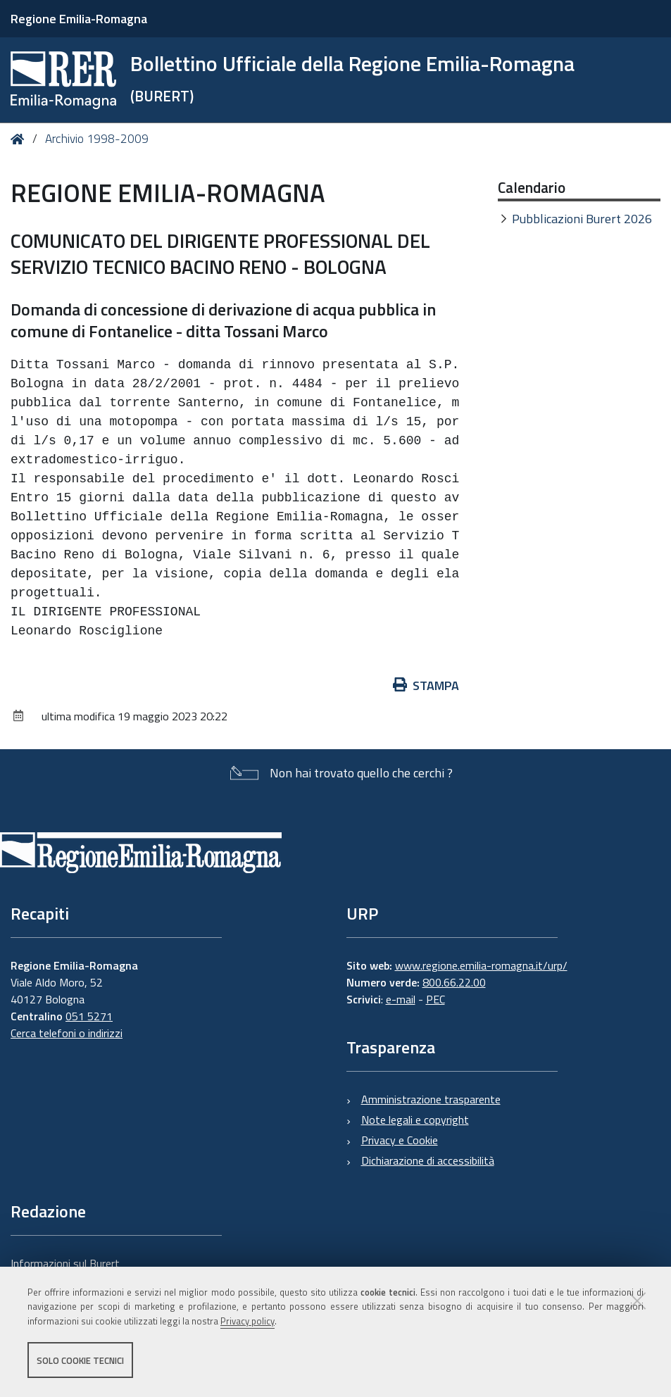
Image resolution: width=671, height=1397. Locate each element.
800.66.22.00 (454, 982)
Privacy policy (247, 1322)
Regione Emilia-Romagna (79, 18)
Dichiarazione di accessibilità (427, 1160)
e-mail (400, 999)
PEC (435, 999)
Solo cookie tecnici (80, 1360)
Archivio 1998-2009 (97, 139)
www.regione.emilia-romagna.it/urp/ (481, 965)
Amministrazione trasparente (431, 1099)
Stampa (426, 685)
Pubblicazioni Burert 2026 (582, 218)
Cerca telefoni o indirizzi (67, 1033)
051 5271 (89, 1016)
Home (20, 139)
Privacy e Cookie (399, 1140)
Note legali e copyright (415, 1119)
